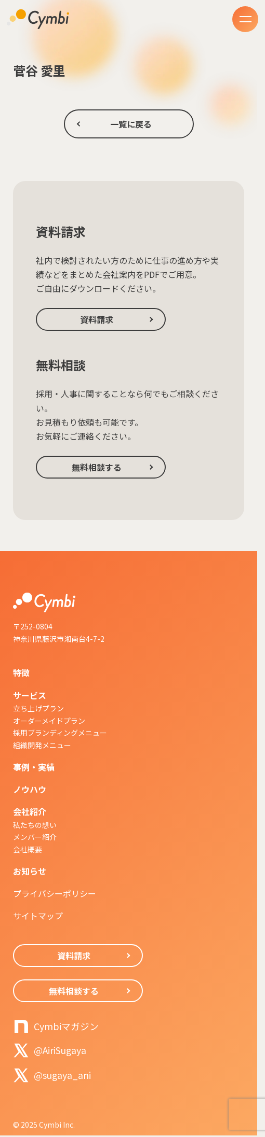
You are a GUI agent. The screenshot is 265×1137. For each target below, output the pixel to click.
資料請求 (96, 319)
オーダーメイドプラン (49, 720)
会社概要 (27, 849)
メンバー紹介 (35, 837)
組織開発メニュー (42, 745)
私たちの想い (35, 825)
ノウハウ (29, 789)
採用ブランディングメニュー (60, 732)
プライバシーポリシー (54, 893)
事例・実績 (34, 767)
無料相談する (97, 467)
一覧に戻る (131, 124)
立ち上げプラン (38, 708)
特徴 (21, 672)
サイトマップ (38, 915)
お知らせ (29, 871)
